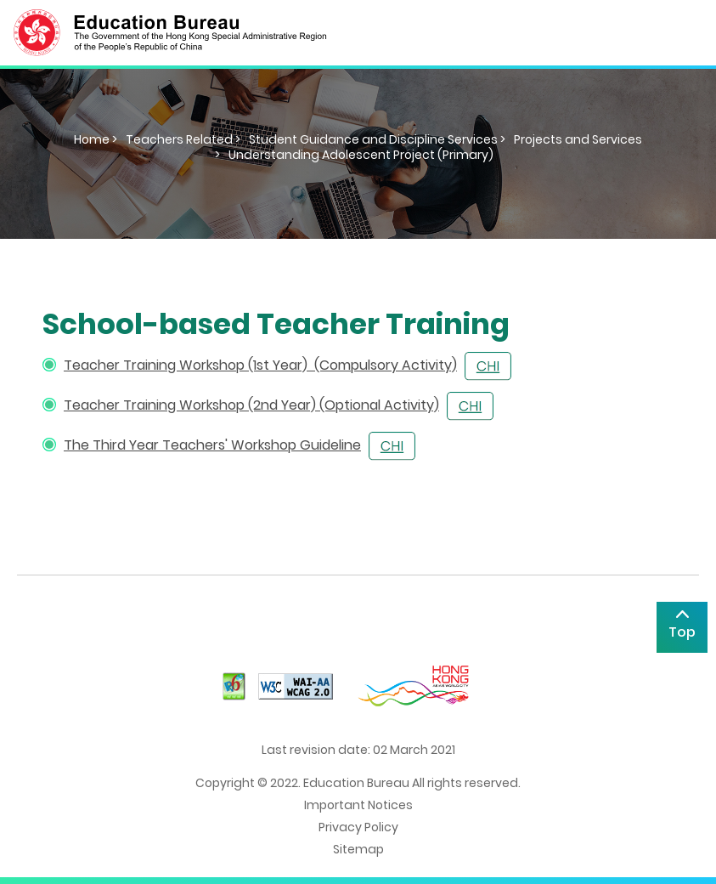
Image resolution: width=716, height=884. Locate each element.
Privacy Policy (358, 827)
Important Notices (358, 804)
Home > (95, 139)
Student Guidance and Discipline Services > (377, 139)
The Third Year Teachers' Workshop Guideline (212, 445)
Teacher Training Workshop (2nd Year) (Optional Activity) (251, 405)
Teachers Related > (183, 139)
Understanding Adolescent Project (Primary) (360, 154)
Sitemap (358, 849)
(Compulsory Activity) (385, 365)
